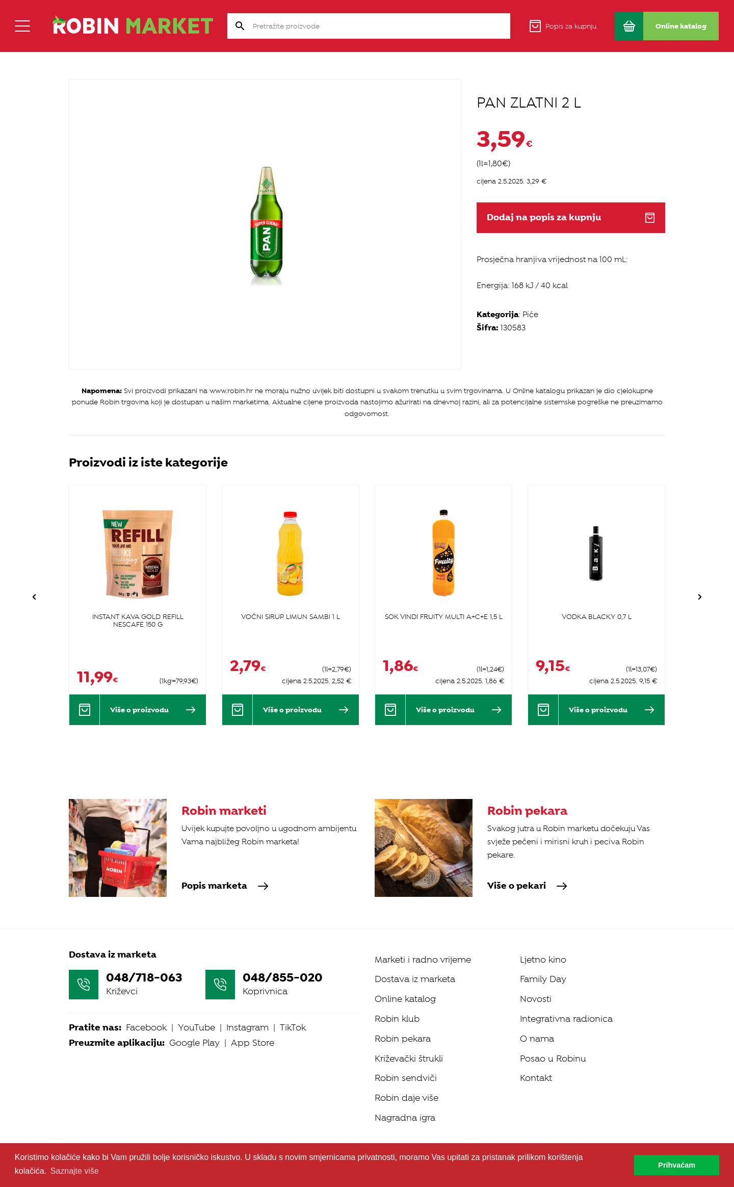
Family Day (543, 967)
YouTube (196, 1015)
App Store (252, 1030)
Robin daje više (406, 1085)
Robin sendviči (406, 1066)
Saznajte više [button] (74, 1171)
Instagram (247, 1015)
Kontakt (536, 1066)
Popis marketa (214, 875)
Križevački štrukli (409, 1046)
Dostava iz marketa (415, 967)
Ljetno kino (543, 947)
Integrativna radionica (566, 1006)
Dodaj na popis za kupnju (571, 217)
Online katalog (405, 987)
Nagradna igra (405, 1105)
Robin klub (397, 1006)
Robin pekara (403, 1026)
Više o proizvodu (153, 710)
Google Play (194, 1030)
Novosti (536, 987)
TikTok (293, 1015)
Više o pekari (517, 875)
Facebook (146, 1015)
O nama (537, 1026)
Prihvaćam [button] (676, 1165)
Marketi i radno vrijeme (423, 947)
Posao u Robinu (553, 1046)
